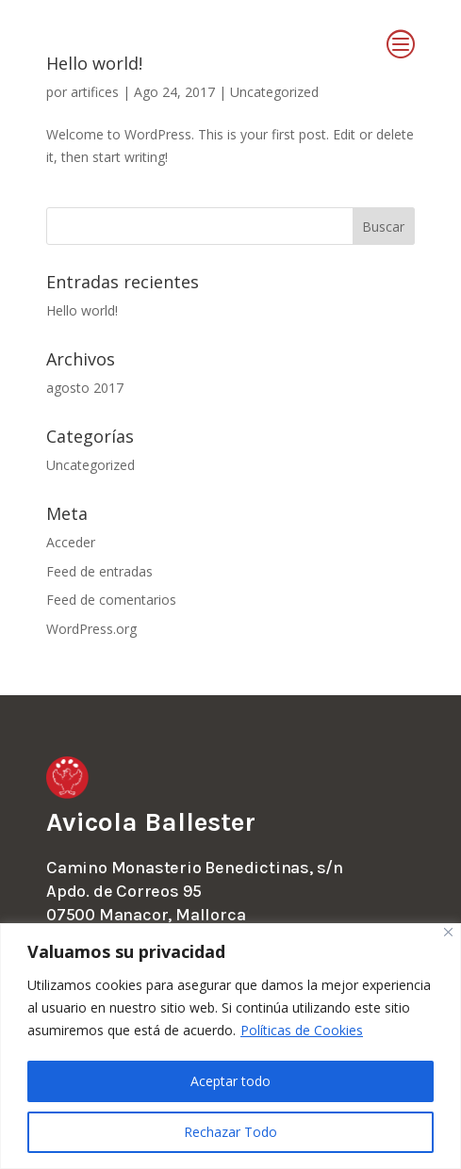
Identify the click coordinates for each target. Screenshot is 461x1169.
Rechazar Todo (230, 1132)
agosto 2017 (84, 388)
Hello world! (82, 310)
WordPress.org (91, 629)
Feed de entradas (99, 571)
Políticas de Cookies (301, 1030)
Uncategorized (90, 465)
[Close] (448, 932)
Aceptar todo (230, 1081)
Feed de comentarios (111, 600)
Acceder (70, 542)
